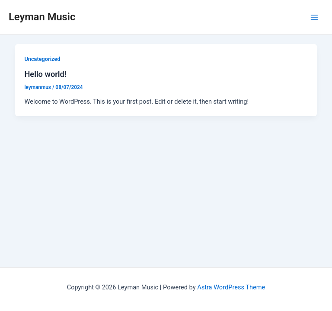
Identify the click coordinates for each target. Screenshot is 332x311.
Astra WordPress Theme (231, 287)
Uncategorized (42, 59)
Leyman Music (42, 17)
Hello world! (45, 74)
